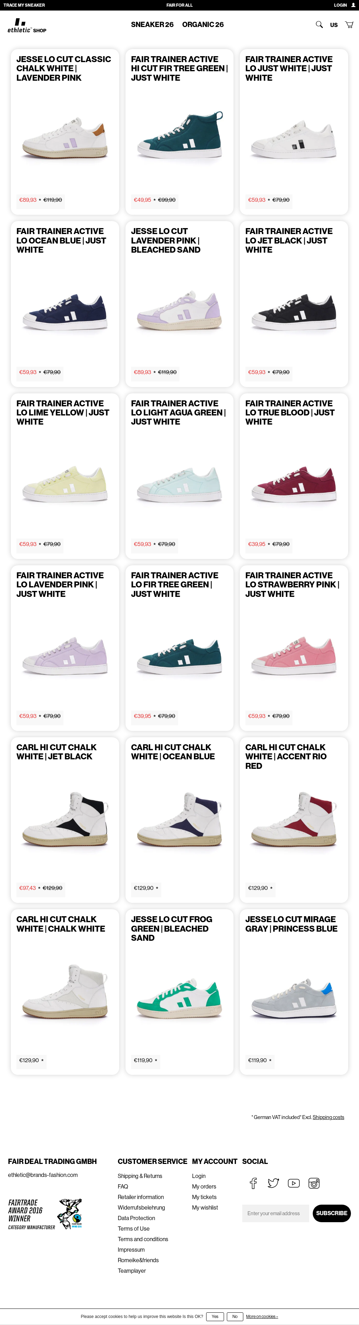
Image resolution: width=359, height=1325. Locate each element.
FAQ (123, 1186)
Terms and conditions (143, 1239)
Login (198, 1176)
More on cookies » (262, 1316)
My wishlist (205, 1207)
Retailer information (141, 1197)
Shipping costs (328, 1117)
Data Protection (136, 1218)
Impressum (131, 1249)
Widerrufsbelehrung (141, 1207)
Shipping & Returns (140, 1176)
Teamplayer (132, 1270)
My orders (204, 1186)
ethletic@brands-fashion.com (43, 1175)
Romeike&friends (138, 1260)
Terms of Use (134, 1228)
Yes (215, 1316)
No (235, 1316)
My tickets (204, 1197)
